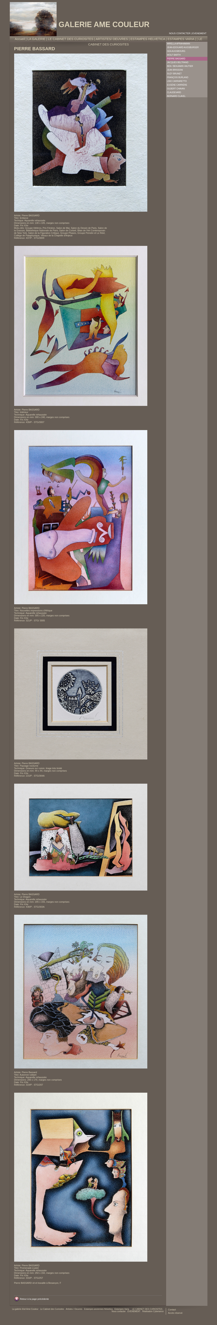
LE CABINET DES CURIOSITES (70, 39)
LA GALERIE (36, 39)
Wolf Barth (174, 55)
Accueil (20, 39)
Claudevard (174, 92)
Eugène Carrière (177, 85)
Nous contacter (179, 33)
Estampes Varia (122, 1309)
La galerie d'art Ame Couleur (25, 1309)
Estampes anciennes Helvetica (98, 1309)
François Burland (177, 77)
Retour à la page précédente (34, 1299)
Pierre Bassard (176, 59)
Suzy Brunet (174, 74)
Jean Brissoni (175, 70)
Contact (172, 1309)
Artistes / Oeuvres (74, 1309)
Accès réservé (175, 1313)
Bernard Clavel (176, 96)
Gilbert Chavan (176, 89)
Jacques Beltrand (177, 62)
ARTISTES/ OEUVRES (112, 39)
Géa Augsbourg (176, 51)
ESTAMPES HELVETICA (147, 39)
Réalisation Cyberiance (153, 1311)
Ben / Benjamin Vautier (180, 66)
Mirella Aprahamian (178, 44)
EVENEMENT (199, 33)
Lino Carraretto (177, 81)
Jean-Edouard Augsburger (183, 47)
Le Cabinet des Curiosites (52, 1309)
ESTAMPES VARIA (180, 39)
